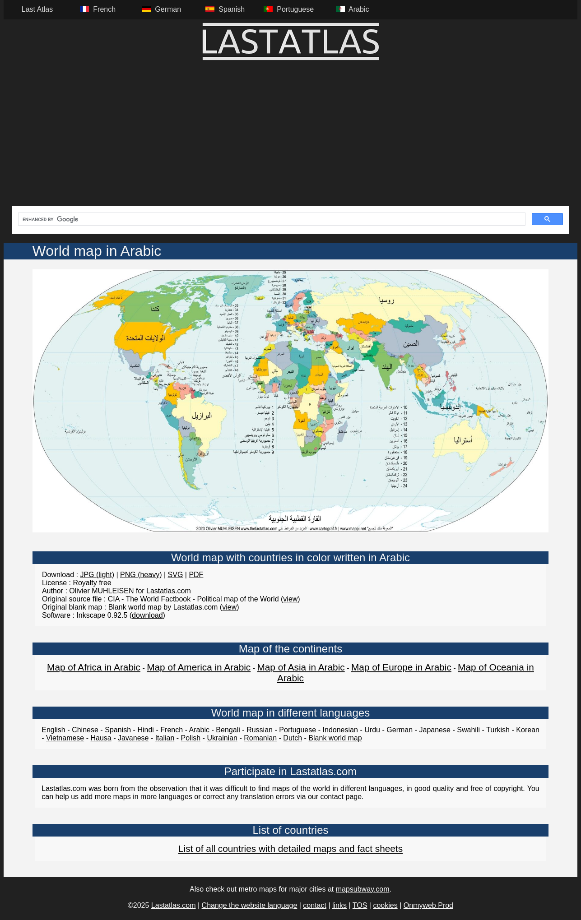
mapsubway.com (363, 889)
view (290, 599)
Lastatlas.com (173, 905)
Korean (527, 730)
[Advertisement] (291, 138)
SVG (175, 574)
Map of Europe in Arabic (401, 667)
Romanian (260, 738)
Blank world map (335, 738)
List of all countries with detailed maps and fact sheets (290, 848)
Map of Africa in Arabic (93, 667)
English (53, 730)
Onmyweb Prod (428, 905)
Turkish (498, 730)
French (171, 730)
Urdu (372, 730)
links (339, 905)
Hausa (100, 738)
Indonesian (340, 730)
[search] (271, 219)
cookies (385, 905)
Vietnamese (65, 738)
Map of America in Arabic (199, 667)
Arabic (199, 730)
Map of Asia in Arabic (300, 667)
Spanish (118, 730)
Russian (259, 730)
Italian (165, 738)
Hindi (145, 730)
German (399, 730)
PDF (196, 574)
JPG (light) (97, 574)
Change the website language (249, 905)
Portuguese (297, 730)
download (147, 615)
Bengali (228, 730)
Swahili (468, 730)
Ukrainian (222, 738)
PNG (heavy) (141, 574)
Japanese (435, 730)
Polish (191, 738)
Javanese (133, 738)
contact (314, 905)
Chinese (85, 730)
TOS (360, 905)
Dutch (292, 738)
